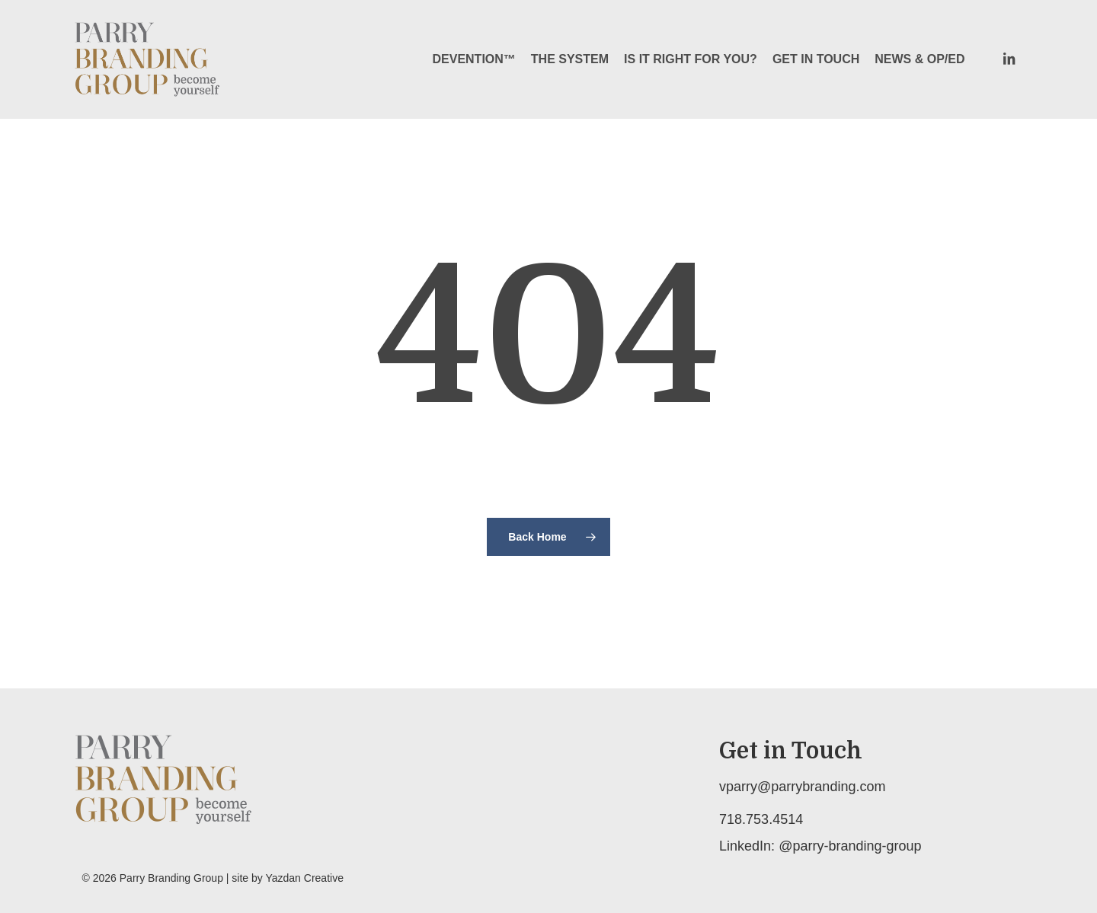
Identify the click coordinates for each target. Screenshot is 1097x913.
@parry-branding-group (850, 846)
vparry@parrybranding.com (802, 786)
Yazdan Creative (304, 878)
